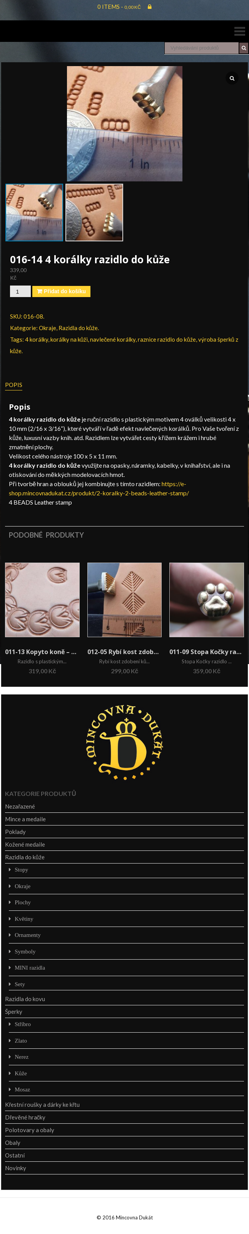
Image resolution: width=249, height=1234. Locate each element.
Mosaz (22, 1089)
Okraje (47, 327)
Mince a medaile (25, 818)
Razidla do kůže (78, 327)
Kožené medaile (25, 844)
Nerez (21, 1057)
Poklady (15, 831)
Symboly (25, 951)
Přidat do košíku (65, 291)
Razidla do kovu (25, 998)
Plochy (23, 902)
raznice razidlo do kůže (167, 339)
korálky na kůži (69, 339)
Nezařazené (20, 806)
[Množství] (20, 291)
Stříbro (23, 1024)
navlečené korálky (113, 339)
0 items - (119, 6)
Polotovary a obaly (29, 1129)
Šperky (13, 1011)
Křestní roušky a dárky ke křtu (42, 1104)
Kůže (21, 1073)
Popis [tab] (13, 384)
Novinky (15, 1167)
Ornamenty (27, 935)
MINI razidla (30, 967)
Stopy (21, 869)
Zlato (21, 1040)
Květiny (24, 919)
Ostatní (15, 1155)
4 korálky (36, 339)
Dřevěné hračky (25, 1117)
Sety (20, 984)
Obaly (12, 1142)
